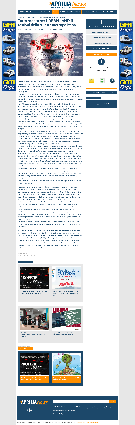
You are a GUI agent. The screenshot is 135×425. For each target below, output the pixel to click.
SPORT (49, 11)
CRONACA (42, 11)
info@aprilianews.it (63, 414)
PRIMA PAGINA (23, 11)
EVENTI (55, 11)
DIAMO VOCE (96, 11)
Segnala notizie (91, 82)
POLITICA (33, 11)
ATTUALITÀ (86, 11)
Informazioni (112, 82)
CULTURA (70, 11)
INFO (103, 11)
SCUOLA (62, 11)
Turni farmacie (102, 82)
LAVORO (77, 11)
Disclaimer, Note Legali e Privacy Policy (87, 422)
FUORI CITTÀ (111, 11)
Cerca (112, 401)
